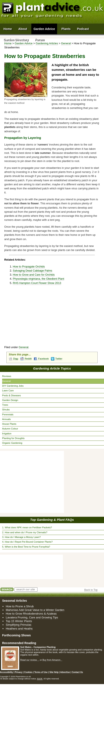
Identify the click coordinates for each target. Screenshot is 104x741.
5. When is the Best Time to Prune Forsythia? (26, 546)
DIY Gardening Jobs (13, 386)
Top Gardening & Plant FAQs (52, 519)
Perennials (7, 414)
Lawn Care (8, 390)
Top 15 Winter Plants (19, 621)
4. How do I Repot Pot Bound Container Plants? (27, 542)
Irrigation (7, 433)
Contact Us (77, 672)
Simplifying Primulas (18, 624)
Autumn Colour (10, 428)
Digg (13, 358)
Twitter (56, 358)
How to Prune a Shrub (20, 606)
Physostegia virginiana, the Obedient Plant (38, 278)
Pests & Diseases (11, 395)
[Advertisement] (54, 317)
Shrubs (6, 409)
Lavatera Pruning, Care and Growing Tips (32, 617)
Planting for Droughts (13, 438)
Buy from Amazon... (52, 660)
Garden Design (10, 400)
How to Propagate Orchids (29, 266)
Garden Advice (44, 29)
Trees (5, 405)
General (24, 347)
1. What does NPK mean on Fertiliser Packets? (27, 527)
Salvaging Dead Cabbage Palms (32, 270)
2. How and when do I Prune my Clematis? (24, 532)
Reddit (26, 358)
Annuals (6, 419)
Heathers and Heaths (19, 628)
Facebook (41, 358)
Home (7, 29)
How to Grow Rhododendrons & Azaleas (31, 613)
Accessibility (6, 672)
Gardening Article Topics (52, 368)
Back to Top (91, 589)
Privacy (19, 672)
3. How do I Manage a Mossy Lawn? (21, 537)
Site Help (54, 672)
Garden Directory (16, 39)
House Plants (9, 424)
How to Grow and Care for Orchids (34, 274)
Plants (66, 29)
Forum (40, 39)
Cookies (28, 672)
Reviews (6, 376)
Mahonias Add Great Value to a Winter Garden (35, 610)
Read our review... (29, 660)
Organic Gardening (12, 443)
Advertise (65, 672)
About (22, 29)
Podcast (83, 29)
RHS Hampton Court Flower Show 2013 (37, 283)
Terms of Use (41, 672)
